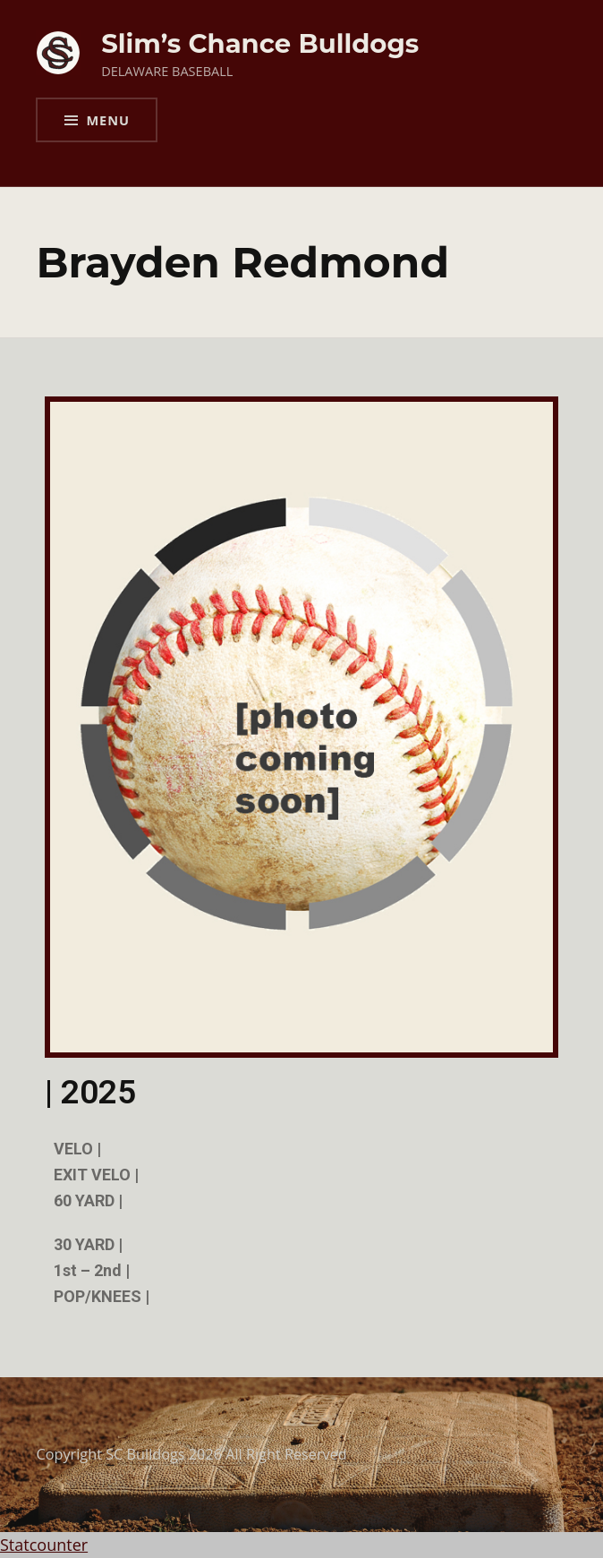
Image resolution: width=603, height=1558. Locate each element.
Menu (107, 120)
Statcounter (44, 1544)
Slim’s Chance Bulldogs (260, 43)
